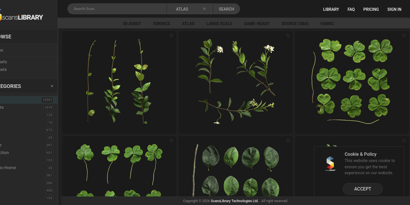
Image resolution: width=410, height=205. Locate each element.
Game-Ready (277, 23)
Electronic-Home (23, 167)
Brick (12, 122)
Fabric (347, 23)
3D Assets (17, 107)
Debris (13, 160)
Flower (13, 190)
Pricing (371, 9)
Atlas (208, 23)
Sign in (394, 9)
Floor (12, 182)
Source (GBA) (314, 23)
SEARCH (250, 9)
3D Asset (152, 23)
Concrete (15, 144)
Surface (181, 23)
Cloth (12, 137)
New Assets (18, 61)
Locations (16, 50)
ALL (12, 99)
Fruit (11, 197)
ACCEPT (362, 189)
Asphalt (14, 114)
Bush (12, 129)
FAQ (351, 9)
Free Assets (18, 69)
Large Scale (239, 23)
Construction (19, 152)
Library (331, 9)
